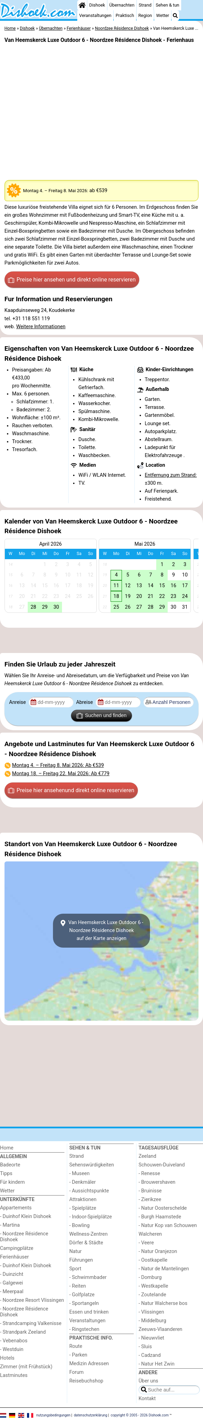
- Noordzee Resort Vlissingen (32, 1300)
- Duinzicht (11, 1274)
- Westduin (11, 1349)
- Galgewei (11, 1283)
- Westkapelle (153, 1286)
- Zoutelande (152, 1295)
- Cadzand (150, 1355)
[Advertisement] (101, 640)
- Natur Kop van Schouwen (168, 1225)
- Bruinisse (150, 1191)
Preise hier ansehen (71, 279)
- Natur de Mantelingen (164, 1269)
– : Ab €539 (58, 765)
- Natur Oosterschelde (163, 1208)
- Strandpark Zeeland (23, 1332)
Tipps (6, 1173)
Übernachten (121, 5)
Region (145, 15)
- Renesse (149, 1173)
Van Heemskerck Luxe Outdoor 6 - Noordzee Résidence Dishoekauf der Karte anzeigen (101, 930)
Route (75, 1346)
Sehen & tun (167, 5)
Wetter (162, 15)
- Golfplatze (82, 1295)
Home (7, 1148)
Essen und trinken (89, 1312)
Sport (75, 1269)
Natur (75, 1251)
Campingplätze (16, 1248)
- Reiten (77, 1286)
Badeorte (10, 1165)
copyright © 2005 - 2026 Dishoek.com (140, 1415)
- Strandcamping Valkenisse (30, 1323)
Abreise (85, 702)
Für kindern (12, 1182)
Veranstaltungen (95, 15)
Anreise (18, 702)
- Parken (78, 1355)
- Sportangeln (84, 1303)
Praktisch (125, 15)
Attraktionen (82, 1199)
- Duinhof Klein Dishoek (25, 1216)
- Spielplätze (82, 1208)
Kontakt (147, 1399)
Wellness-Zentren (88, 1234)
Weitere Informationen (40, 327)
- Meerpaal (11, 1292)
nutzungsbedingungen (53, 1415)
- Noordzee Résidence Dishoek (24, 1237)
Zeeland (147, 1156)
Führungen (81, 1260)
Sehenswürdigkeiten (91, 1165)
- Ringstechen (84, 1329)
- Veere (146, 1243)
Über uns (148, 1381)
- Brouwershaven (157, 1182)
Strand (145, 5)
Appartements (16, 1208)
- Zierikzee (150, 1199)
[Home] (82, 5)
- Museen (79, 1173)
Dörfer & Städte (86, 1243)
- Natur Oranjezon (158, 1251)
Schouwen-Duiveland (162, 1165)
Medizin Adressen (89, 1364)
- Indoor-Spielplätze (90, 1217)
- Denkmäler (82, 1182)
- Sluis (145, 1347)
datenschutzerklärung (90, 1415)
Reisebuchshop (86, 1381)
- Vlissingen (151, 1312)
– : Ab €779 (60, 774)
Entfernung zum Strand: (171, 475)
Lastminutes (13, 1375)
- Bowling (79, 1225)
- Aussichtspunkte (89, 1191)
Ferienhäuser (14, 1257)
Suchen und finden (101, 716)
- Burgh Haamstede (160, 1217)
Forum (76, 1372)
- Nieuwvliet (151, 1338)
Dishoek (97, 5)
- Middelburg (152, 1321)
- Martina (10, 1225)
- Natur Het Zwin (157, 1364)
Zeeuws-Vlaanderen (160, 1329)
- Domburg (150, 1277)
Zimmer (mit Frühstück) (26, 1367)
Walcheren (150, 1234)
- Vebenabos (13, 1341)
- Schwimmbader (88, 1277)
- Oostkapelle (153, 1260)
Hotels (7, 1358)
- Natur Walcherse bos (163, 1303)
